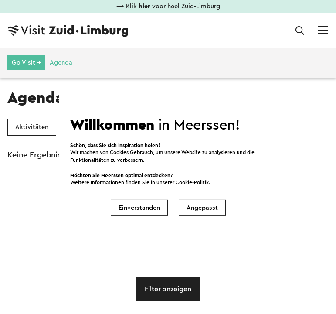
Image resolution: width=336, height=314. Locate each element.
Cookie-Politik (192, 182)
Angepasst (202, 208)
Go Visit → (26, 62)
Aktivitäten (31, 127)
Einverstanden (139, 208)
